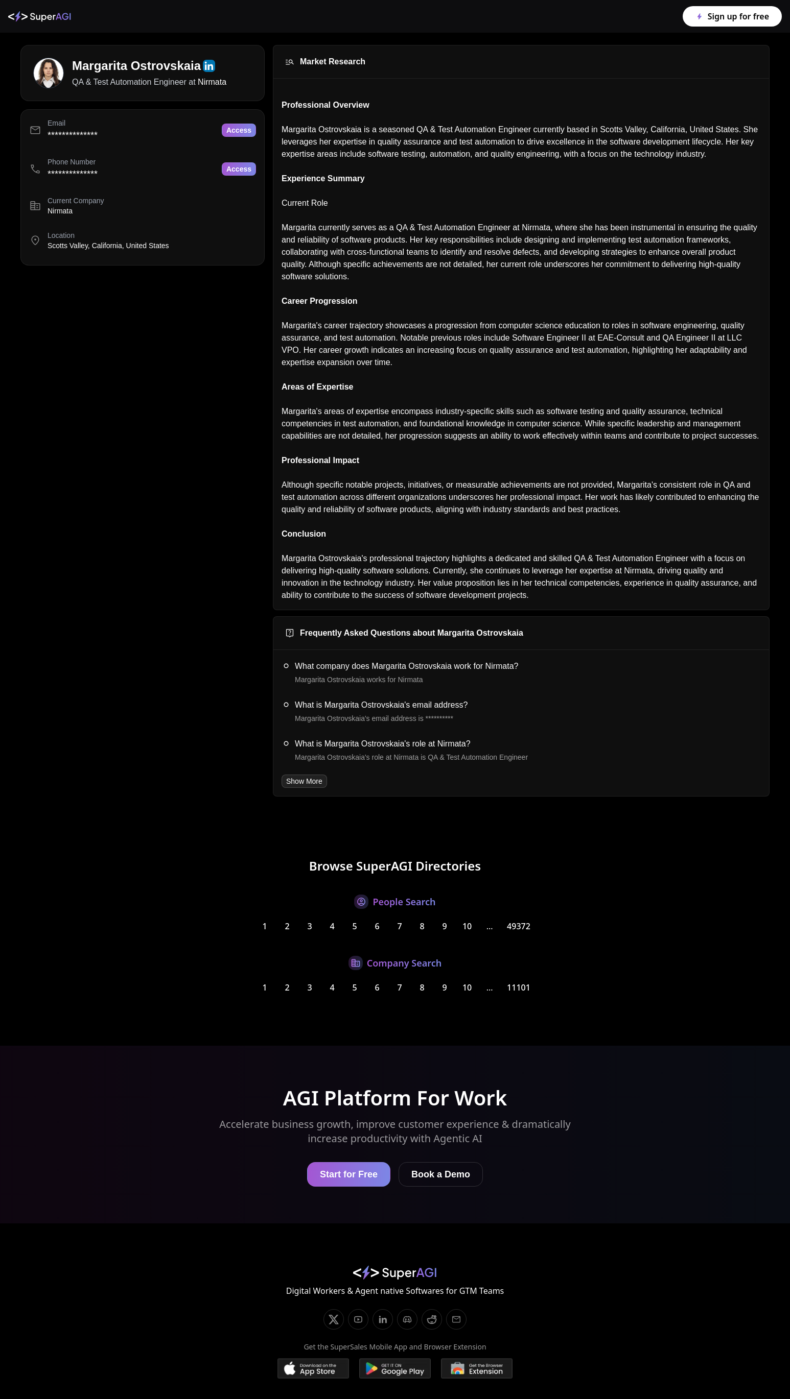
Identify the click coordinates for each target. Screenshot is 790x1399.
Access (238, 130)
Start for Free (349, 1174)
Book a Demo (440, 1174)
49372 (518, 926)
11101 (518, 987)
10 (467, 926)
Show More (304, 781)
